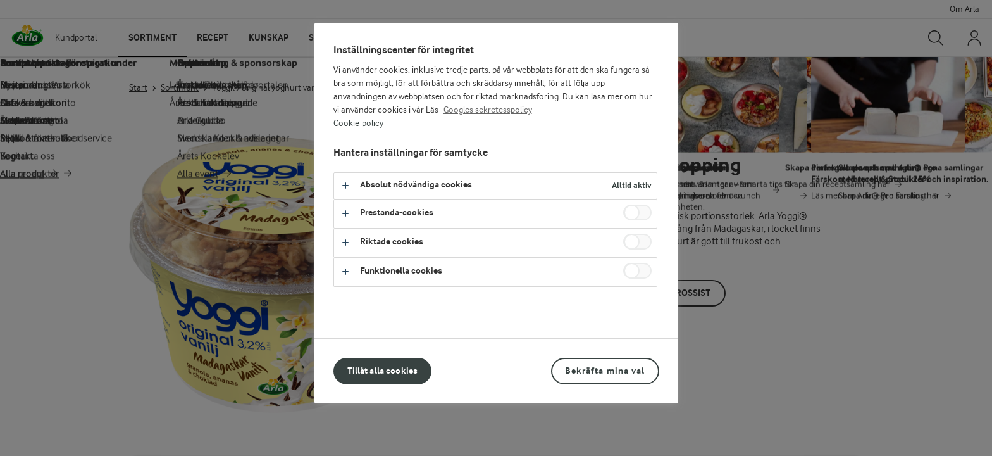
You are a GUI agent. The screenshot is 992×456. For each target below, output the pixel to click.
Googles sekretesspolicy (487, 110)
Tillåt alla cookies (382, 370)
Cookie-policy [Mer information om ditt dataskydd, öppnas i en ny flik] (358, 123)
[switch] (637, 212)
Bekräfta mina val (605, 370)
